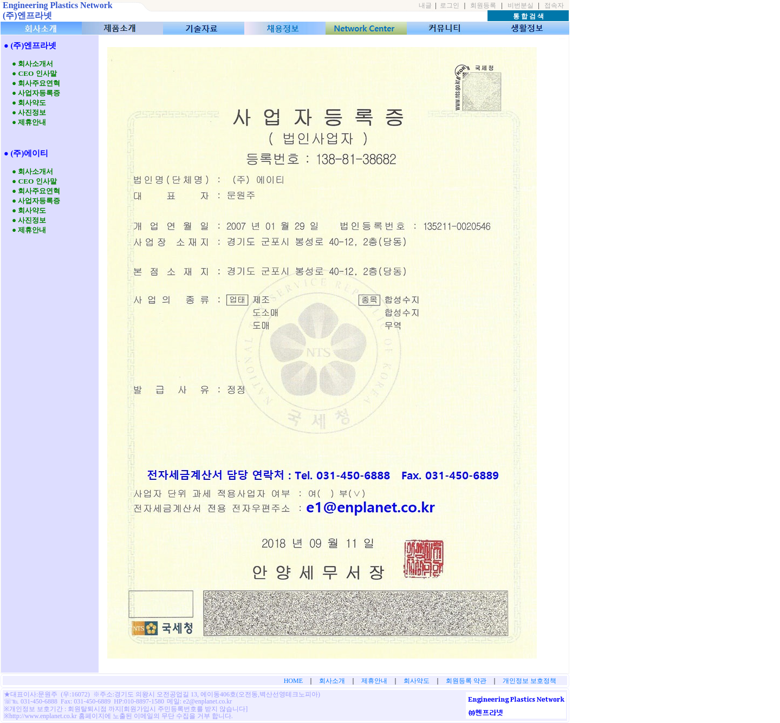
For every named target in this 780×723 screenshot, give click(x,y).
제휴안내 (374, 681)
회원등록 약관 (466, 681)
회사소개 (332, 681)
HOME (293, 681)
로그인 (449, 5)
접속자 (554, 5)
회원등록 (483, 5)
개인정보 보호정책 (529, 681)
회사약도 (417, 681)
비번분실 (521, 5)
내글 (425, 5)
